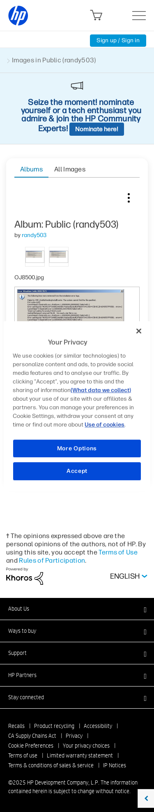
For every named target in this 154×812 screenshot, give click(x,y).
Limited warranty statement (80, 755)
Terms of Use (118, 552)
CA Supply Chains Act (32, 735)
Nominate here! (96, 129)
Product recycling (54, 726)
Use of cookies (104, 424)
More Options (77, 448)
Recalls (16, 726)
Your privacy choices (86, 745)
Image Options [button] (128, 196)
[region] (77, 406)
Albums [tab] (31, 169)
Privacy (74, 735)
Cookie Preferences (30, 745)
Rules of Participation (52, 560)
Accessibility (98, 726)
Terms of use (22, 755)
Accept (77, 471)
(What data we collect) (101, 390)
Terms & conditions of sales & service (51, 765)
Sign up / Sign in (118, 40)
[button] (77, 609)
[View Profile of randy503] (34, 235)
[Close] (139, 331)
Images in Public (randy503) (54, 60)
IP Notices (114, 765)
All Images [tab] (69, 169)
